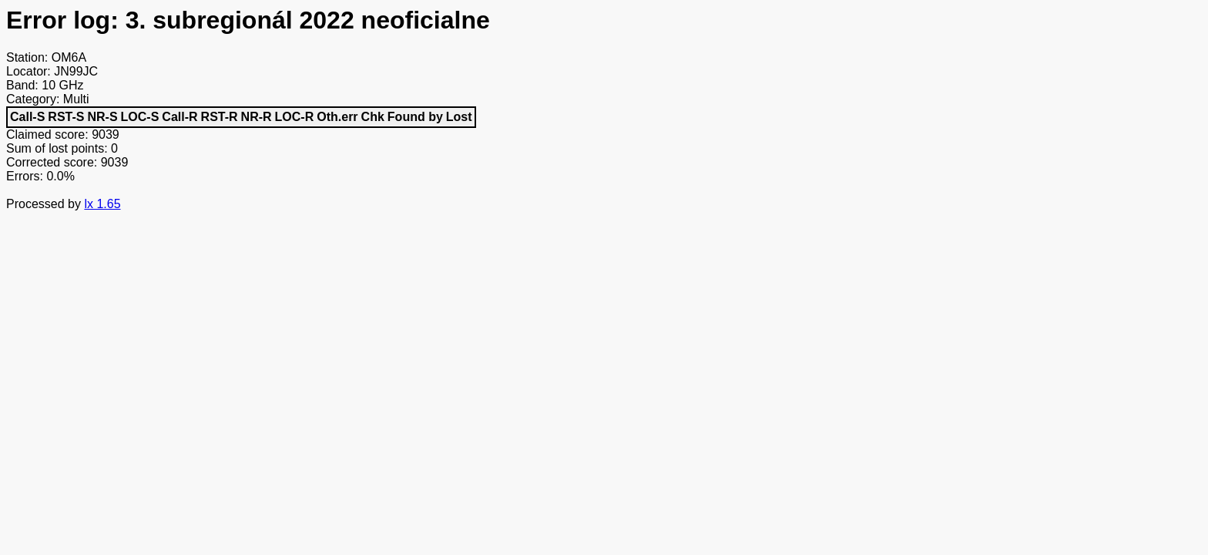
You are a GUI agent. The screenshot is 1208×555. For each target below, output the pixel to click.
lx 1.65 (102, 203)
